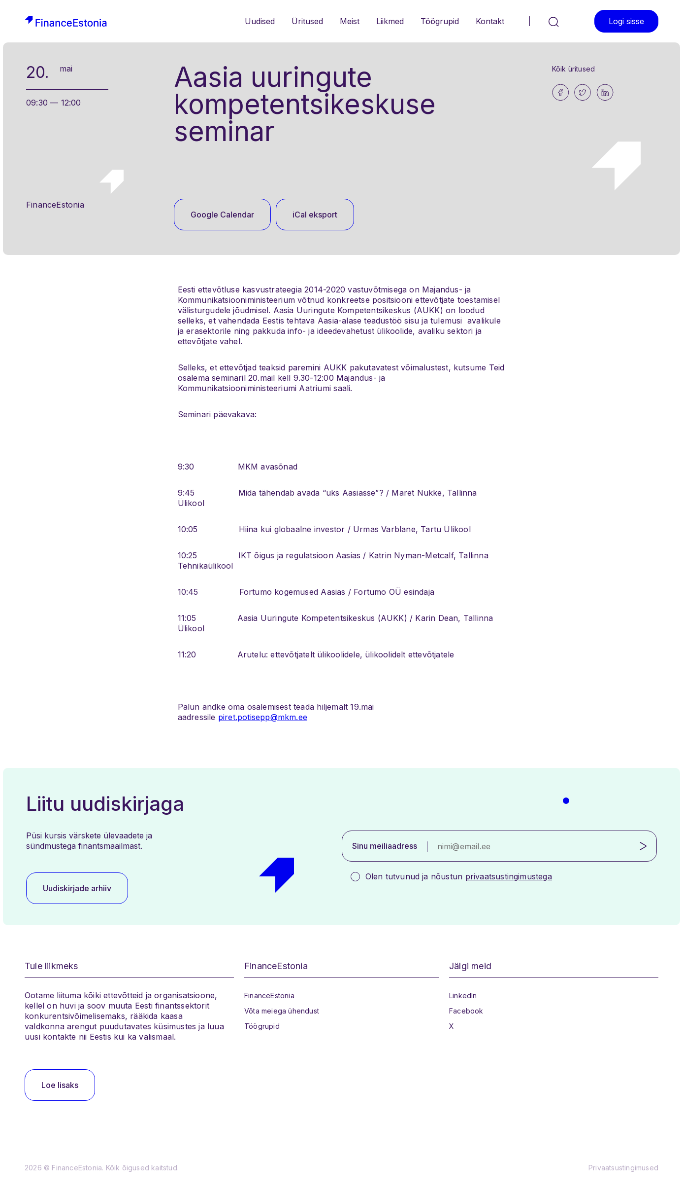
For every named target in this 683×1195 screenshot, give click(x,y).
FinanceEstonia (269, 995)
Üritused (307, 21)
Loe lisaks (59, 1085)
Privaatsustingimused (623, 1167)
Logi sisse (626, 21)
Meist (349, 21)
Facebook (466, 1011)
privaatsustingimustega (508, 876)
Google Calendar (222, 214)
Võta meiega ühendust (281, 1011)
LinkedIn (463, 995)
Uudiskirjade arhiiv (77, 888)
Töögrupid (440, 21)
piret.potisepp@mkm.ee (262, 717)
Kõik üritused (573, 69)
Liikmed (390, 21)
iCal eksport (315, 214)
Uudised (260, 21)
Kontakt (490, 21)
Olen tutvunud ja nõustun (458, 876)
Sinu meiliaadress (384, 846)
